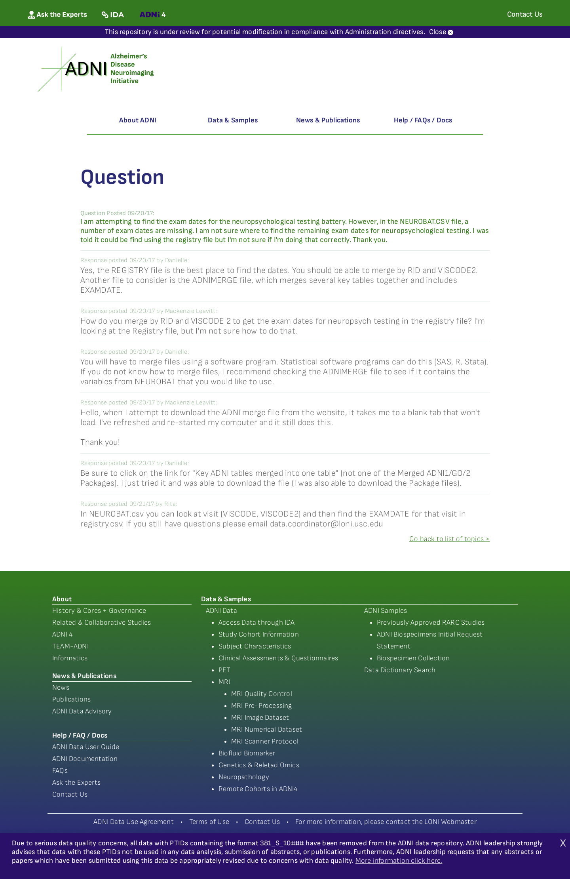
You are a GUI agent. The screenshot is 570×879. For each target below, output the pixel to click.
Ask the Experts (76, 782)
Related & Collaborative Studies (101, 622)
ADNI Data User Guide (85, 747)
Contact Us (69, 794)
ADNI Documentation (85, 759)
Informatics (69, 658)
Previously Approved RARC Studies (430, 622)
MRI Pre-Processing (261, 706)
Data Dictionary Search (399, 670)
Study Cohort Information (258, 634)
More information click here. (399, 860)
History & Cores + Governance (99, 610)
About (62, 599)
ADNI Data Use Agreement (133, 822)
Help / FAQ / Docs (79, 735)
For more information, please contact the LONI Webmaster (386, 822)
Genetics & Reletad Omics (258, 765)
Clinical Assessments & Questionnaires (278, 658)
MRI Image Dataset (260, 717)
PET (224, 670)
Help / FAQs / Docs (423, 120)
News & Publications (328, 120)
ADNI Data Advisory (82, 711)
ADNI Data (221, 610)
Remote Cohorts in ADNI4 (258, 789)
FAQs (60, 771)
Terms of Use (209, 822)
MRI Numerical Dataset (266, 729)
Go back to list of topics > (449, 539)
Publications (71, 699)
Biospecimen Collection (413, 658)
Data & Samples (233, 120)
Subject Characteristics (254, 646)
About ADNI (137, 120)
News (60, 687)
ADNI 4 (62, 634)
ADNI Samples (385, 610)
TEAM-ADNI (70, 646)
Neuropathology (243, 777)
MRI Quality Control (261, 694)
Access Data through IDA (256, 622)
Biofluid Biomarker (247, 753)
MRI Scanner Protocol (264, 741)
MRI (224, 682)
